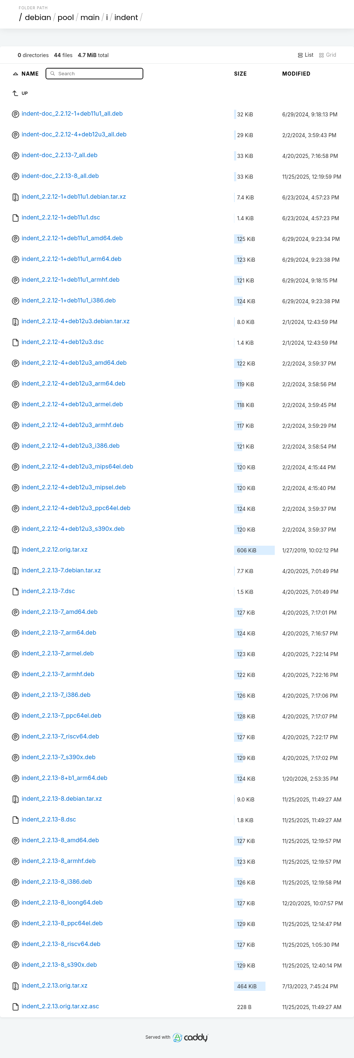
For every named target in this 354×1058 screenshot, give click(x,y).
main (90, 17)
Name (30, 73)
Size (240, 73)
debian (38, 17)
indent (126, 17)
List (305, 55)
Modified (296, 73)
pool (66, 17)
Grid (327, 55)
